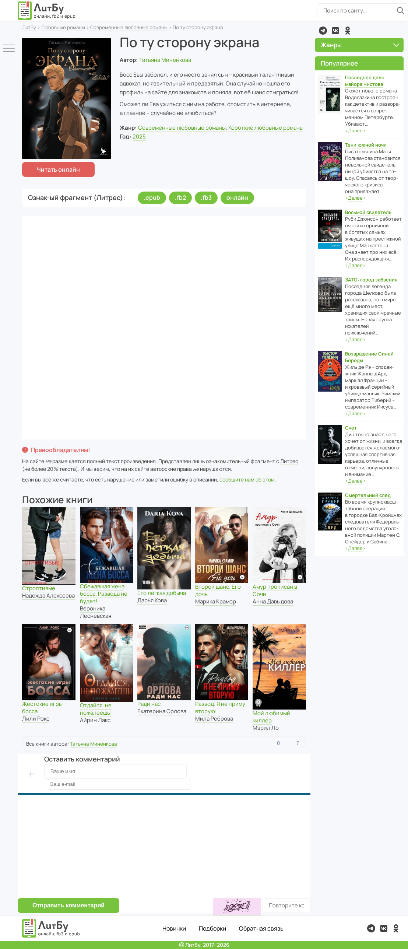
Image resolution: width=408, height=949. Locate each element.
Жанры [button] (360, 45)
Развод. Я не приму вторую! (220, 707)
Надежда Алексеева (48, 595)
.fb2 (180, 197)
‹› (355, 130)
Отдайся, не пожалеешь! (96, 709)
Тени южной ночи (366, 144)
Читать (58, 169)
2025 (139, 136)
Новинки (174, 928)
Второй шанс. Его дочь (218, 590)
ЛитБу (29, 27)
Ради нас (149, 704)
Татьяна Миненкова (165, 60)
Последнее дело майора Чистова (364, 80)
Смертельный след (368, 495)
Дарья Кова (152, 600)
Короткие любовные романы (265, 128)
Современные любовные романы (129, 27)
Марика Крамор (215, 601)
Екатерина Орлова (161, 711)
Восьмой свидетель (368, 212)
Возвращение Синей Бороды (369, 357)
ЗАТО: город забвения (371, 279)
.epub (152, 197)
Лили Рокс (35, 718)
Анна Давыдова (273, 601)
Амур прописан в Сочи (275, 590)
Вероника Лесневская (95, 612)
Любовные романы (63, 27)
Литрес (289, 461)
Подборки (212, 928)
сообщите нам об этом (247, 479)
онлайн (237, 197)
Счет (351, 427)
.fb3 (206, 197)
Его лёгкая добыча (161, 593)
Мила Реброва (214, 718)
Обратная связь (261, 928)
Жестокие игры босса (42, 707)
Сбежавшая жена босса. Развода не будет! (103, 593)
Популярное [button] (339, 63)
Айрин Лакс (95, 720)
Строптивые (38, 588)
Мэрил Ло (266, 728)
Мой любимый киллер (271, 716)
